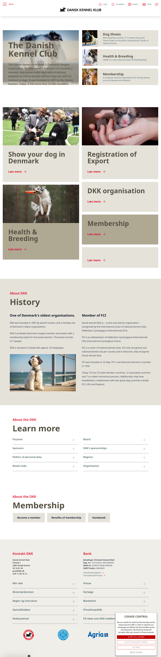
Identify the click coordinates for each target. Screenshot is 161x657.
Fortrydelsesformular (94, 575)
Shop (146, 4)
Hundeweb (117, 4)
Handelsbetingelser (93, 572)
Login (102, 4)
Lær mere (96, 171)
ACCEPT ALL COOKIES (136, 637)
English (133, 4)
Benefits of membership (66, 517)
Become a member (28, 517)
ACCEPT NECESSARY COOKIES (136, 642)
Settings (136, 647)
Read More (136, 652)
